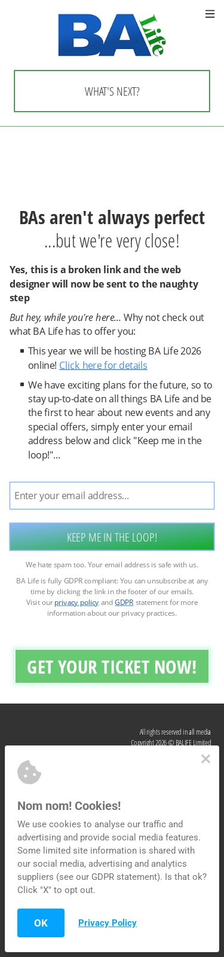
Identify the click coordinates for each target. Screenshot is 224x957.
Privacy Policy (107, 923)
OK (41, 923)
